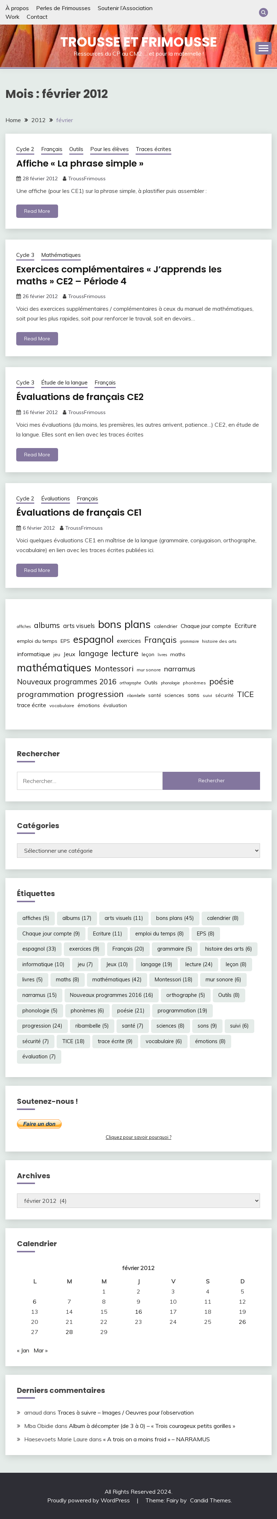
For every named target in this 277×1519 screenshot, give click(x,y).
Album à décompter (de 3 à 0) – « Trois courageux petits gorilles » (152, 1425)
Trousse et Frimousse (138, 42)
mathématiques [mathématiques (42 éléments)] (54, 667)
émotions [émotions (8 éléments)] (89, 705)
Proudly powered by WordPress (89, 1500)
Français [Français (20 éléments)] (160, 640)
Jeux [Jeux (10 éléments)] (69, 654)
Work (12, 16)
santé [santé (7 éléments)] (154, 695)
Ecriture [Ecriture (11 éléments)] (245, 625)
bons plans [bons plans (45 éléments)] (124, 624)
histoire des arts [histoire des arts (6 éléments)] (219, 641)
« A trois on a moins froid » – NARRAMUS (156, 1439)
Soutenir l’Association (125, 8)
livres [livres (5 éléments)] (162, 654)
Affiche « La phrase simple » (82, 163)
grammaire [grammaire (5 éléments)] (189, 641)
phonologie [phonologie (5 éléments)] (170, 682)
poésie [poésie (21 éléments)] (221, 681)
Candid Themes (210, 1500)
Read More (37, 211)
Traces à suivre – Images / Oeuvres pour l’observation (125, 1412)
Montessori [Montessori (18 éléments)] (113, 668)
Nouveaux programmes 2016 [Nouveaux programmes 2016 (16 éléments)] (66, 681)
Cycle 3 (25, 254)
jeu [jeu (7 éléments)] (56, 654)
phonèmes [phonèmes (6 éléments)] (194, 682)
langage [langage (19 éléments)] (93, 653)
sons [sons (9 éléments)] (193, 694)
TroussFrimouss (87, 178)
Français (51, 149)
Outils (76, 149)
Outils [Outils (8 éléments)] (151, 682)
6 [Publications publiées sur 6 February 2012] (34, 1301)
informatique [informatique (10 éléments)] (33, 654)
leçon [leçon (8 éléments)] (148, 654)
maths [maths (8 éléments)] (177, 654)
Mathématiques (61, 254)
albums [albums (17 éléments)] (47, 625)
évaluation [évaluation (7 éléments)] (115, 705)
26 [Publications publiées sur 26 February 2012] (242, 1321)
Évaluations (55, 498)
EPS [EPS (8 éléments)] (65, 641)
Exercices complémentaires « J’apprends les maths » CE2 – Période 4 (123, 275)
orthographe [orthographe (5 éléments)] (130, 682)
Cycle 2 (25, 149)
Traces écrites (153, 149)
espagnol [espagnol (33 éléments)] (93, 639)
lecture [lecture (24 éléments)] (124, 652)
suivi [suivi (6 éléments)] (207, 695)
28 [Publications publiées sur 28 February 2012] (69, 1331)
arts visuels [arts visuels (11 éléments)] (79, 625)
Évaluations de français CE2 (83, 396)
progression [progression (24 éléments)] (100, 693)
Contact (37, 16)
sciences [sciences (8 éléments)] (174, 695)
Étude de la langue (64, 382)
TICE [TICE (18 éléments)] (245, 693)
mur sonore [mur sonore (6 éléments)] (149, 669)
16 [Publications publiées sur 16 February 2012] (138, 1311)
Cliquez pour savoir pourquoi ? (138, 1137)
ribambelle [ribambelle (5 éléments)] (136, 695)
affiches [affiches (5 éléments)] (24, 626)
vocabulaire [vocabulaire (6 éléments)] (61, 705)
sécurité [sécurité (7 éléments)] (224, 695)
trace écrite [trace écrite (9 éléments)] (31, 704)
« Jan (23, 1350)
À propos (17, 8)
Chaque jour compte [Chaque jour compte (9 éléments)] (206, 626)
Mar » (41, 1350)
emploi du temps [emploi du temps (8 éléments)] (37, 641)
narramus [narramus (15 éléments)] (179, 668)
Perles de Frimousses (63, 8)
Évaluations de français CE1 (82, 512)
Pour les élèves (109, 149)
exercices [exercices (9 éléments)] (129, 640)
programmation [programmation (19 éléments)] (45, 693)
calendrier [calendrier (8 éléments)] (165, 626)
